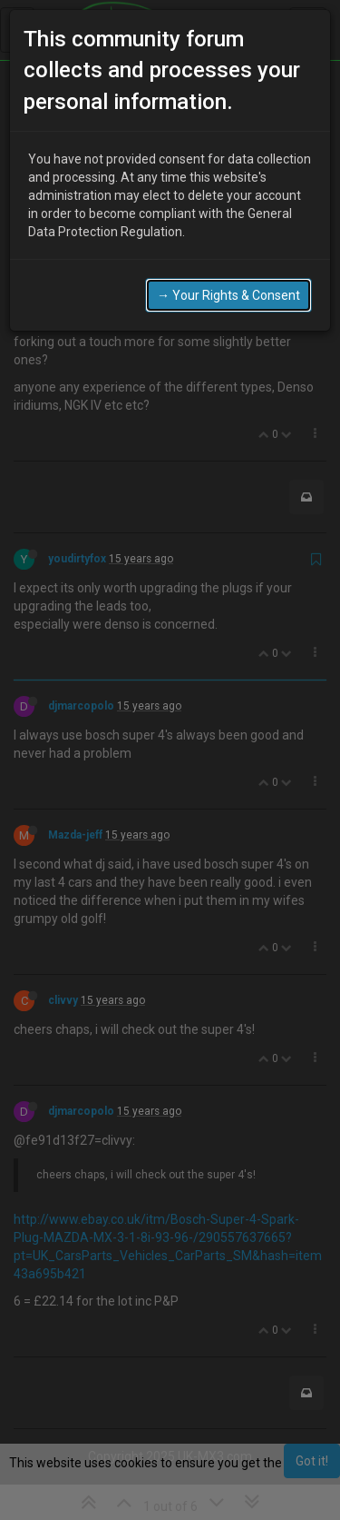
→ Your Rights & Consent (228, 295)
